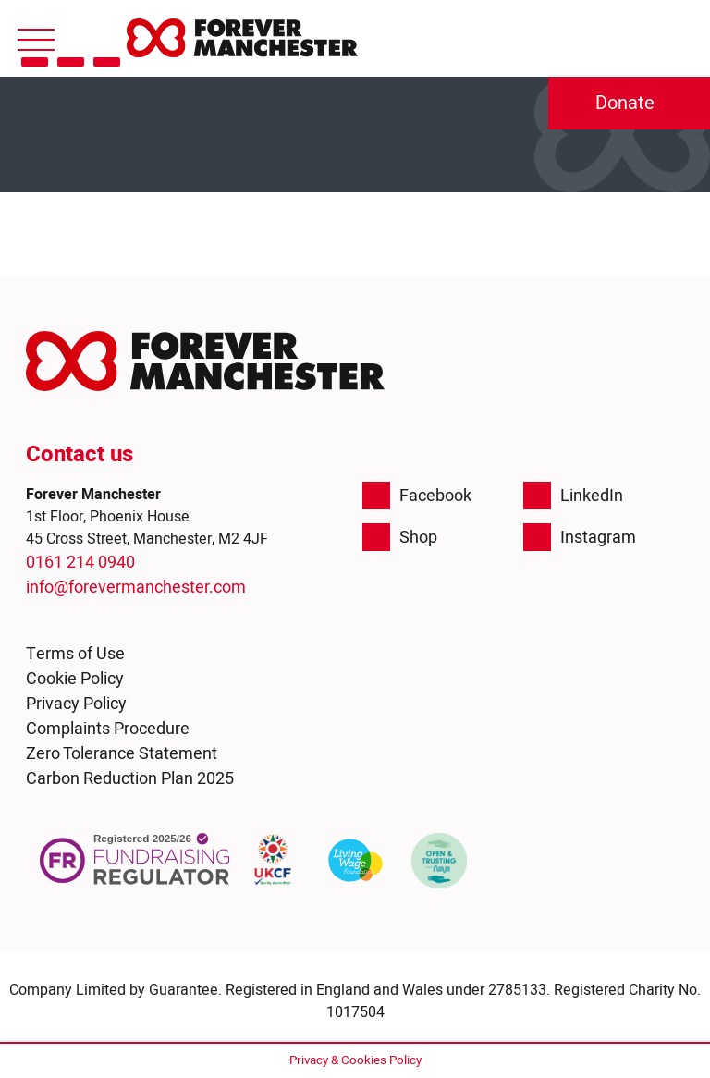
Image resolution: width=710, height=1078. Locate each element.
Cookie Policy (75, 679)
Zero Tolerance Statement (121, 753)
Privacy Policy (76, 704)
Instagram (579, 537)
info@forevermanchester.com (136, 587)
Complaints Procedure (108, 729)
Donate (625, 103)
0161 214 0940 (80, 562)
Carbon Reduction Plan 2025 (130, 778)
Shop (399, 537)
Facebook (416, 495)
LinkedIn (573, 495)
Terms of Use (75, 654)
